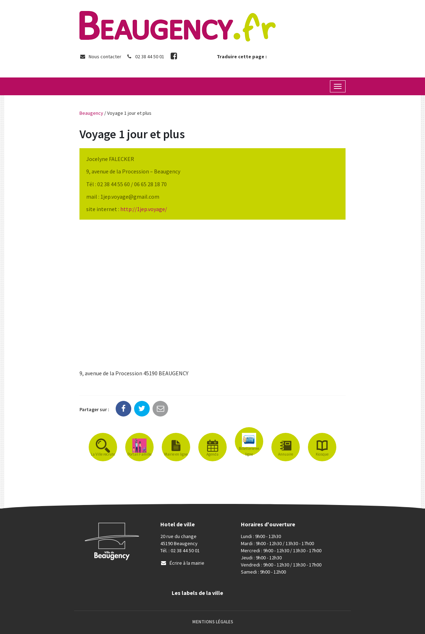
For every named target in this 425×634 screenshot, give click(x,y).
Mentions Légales (212, 622)
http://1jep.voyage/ (143, 209)
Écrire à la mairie (182, 563)
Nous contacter (100, 56)
